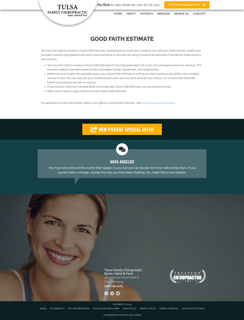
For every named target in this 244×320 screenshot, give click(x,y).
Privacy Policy (148, 308)
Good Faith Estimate (193, 308)
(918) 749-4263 (113, 286)
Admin (42, 308)
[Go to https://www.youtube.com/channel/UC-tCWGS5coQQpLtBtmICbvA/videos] (118, 293)
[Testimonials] (122, 163)
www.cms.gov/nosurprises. (158, 102)
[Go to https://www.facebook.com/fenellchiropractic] (106, 293)
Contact (199, 13)
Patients (146, 13)
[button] (122, 129)
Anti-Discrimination (79, 308)
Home (118, 13)
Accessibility (57, 308)
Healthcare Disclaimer (106, 308)
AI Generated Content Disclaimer (122, 315)
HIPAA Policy (129, 308)
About (131, 13)
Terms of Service (168, 308)
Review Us (181, 13)
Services (163, 13)
